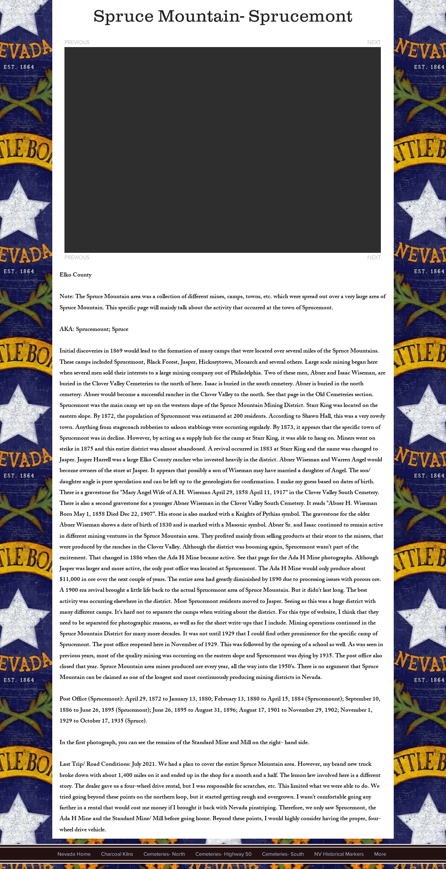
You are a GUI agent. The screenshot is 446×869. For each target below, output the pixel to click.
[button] (222, 150)
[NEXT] (373, 42)
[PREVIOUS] (78, 42)
